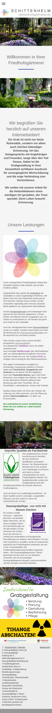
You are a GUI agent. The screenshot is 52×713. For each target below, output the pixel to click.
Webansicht (45, 647)
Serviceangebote (22, 343)
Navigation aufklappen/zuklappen (26, 4)
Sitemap (21, 647)
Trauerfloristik (20, 367)
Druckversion (9, 647)
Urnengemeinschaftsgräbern (32, 333)
